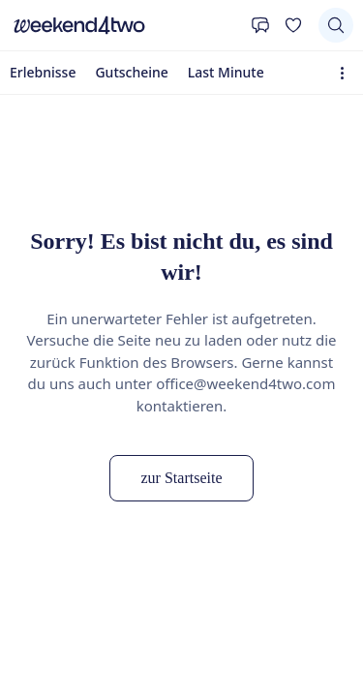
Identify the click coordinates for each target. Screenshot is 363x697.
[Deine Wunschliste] (293, 25)
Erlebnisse (43, 72)
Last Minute (226, 72)
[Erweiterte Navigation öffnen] (346, 73)
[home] (125, 25)
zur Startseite (182, 478)
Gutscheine (131, 72)
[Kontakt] (260, 25)
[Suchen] (335, 25)
